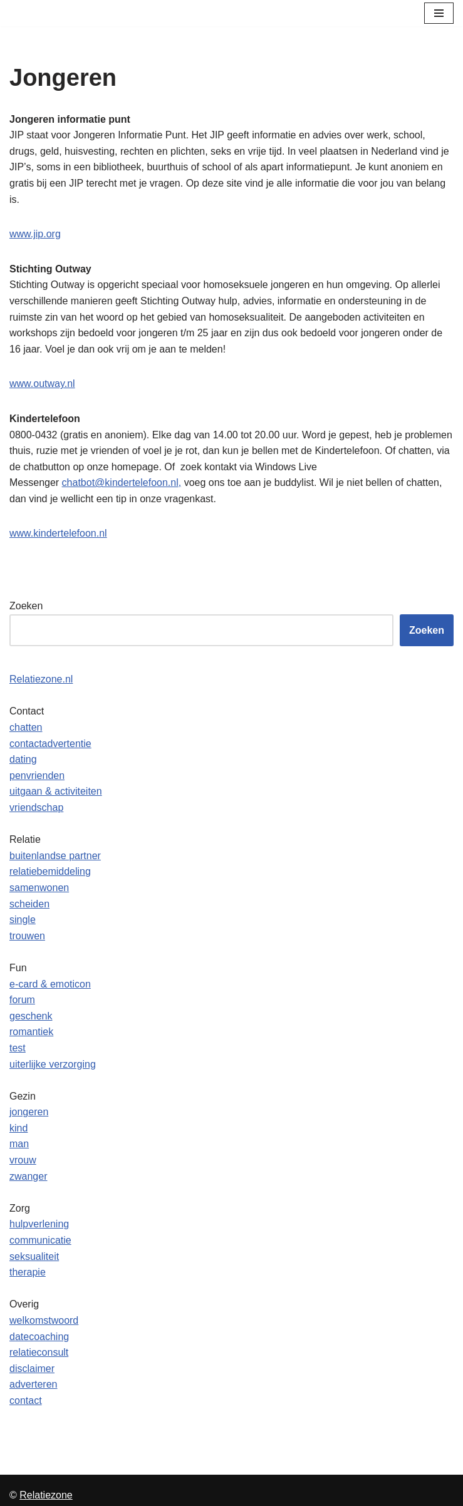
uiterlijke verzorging (52, 1064)
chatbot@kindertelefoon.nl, (122, 482)
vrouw (22, 1160)
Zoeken (26, 606)
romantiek (31, 1031)
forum (22, 999)
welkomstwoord (43, 1320)
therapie (27, 1272)
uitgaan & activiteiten (55, 791)
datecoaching (39, 1336)
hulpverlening (39, 1224)
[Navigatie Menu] (439, 13)
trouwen (27, 936)
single (22, 919)
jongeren (28, 1111)
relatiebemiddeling (50, 871)
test (17, 1048)
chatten (25, 727)
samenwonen (39, 887)
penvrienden (37, 775)
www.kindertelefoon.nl (58, 533)
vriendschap (36, 807)
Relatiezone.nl (41, 679)
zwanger (28, 1176)
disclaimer (32, 1368)
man (19, 1143)
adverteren (33, 1384)
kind (18, 1128)
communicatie (40, 1240)
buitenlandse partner (55, 855)
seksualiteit (34, 1256)
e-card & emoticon (50, 984)
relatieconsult (38, 1352)
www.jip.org (35, 234)
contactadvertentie (50, 743)
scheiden (29, 904)
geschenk (31, 1016)
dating (23, 759)
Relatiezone (46, 1495)
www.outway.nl (42, 383)
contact (25, 1400)
